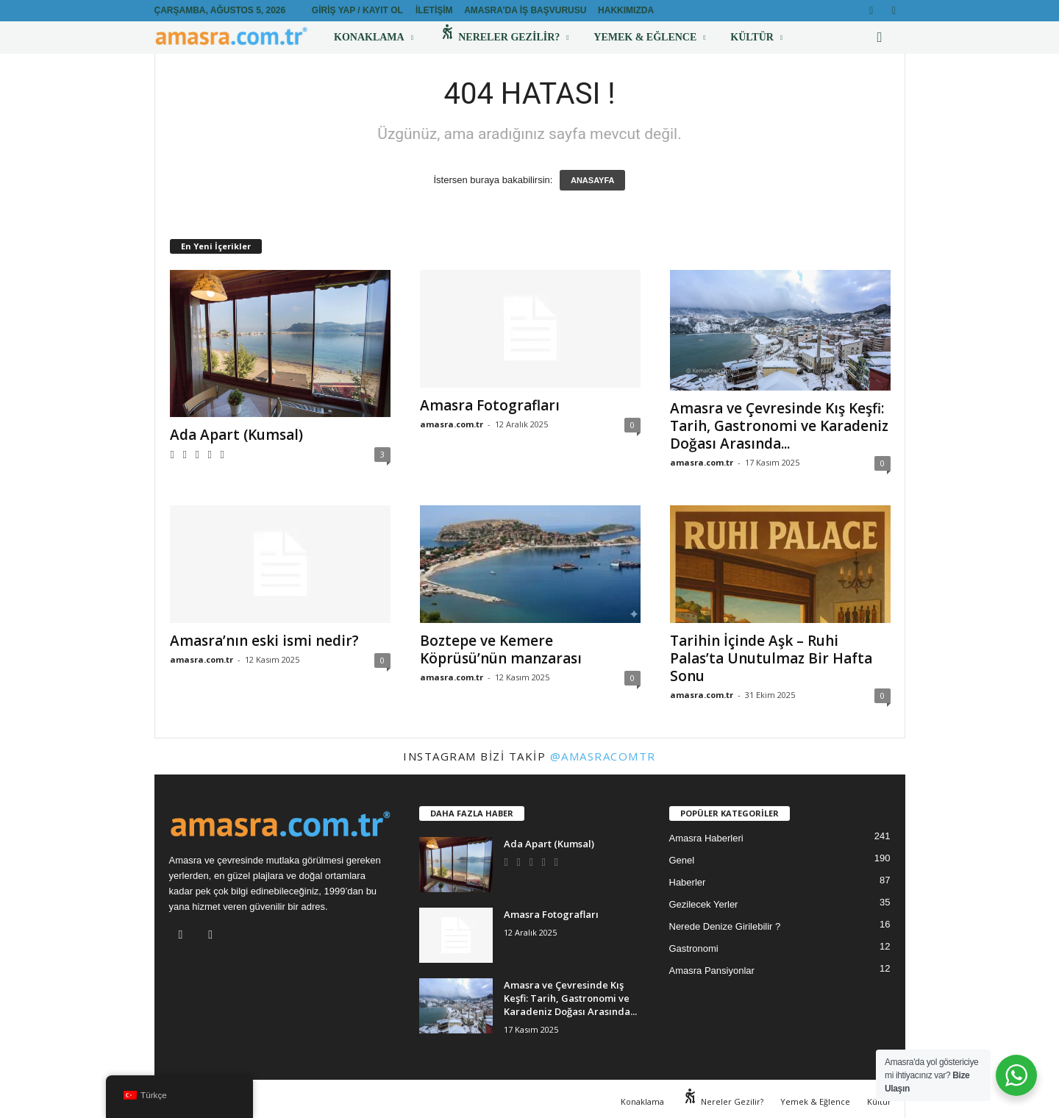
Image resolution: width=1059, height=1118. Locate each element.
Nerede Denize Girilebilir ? (725, 926)
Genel (682, 860)
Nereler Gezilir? (503, 37)
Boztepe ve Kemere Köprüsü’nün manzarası (501, 649)
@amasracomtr (603, 756)
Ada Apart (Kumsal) (236, 434)
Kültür (756, 37)
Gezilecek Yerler (703, 904)
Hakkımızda (626, 10)
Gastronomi (694, 948)
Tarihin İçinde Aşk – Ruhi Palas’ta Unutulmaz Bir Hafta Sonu (771, 658)
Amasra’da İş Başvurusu (525, 10)
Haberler (687, 882)
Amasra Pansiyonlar (712, 970)
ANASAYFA (593, 180)
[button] (883, 37)
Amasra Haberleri (706, 838)
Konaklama (373, 37)
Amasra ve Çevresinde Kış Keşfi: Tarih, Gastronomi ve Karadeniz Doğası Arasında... (779, 426)
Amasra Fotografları (490, 405)
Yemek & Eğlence (649, 37)
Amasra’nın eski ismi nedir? (264, 640)
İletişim (434, 10)
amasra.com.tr (451, 424)
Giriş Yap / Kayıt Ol (357, 10)
